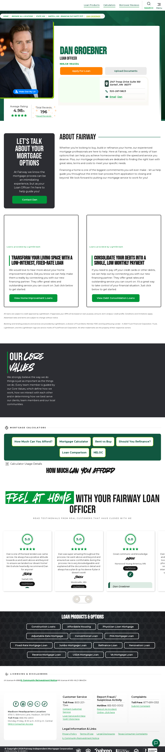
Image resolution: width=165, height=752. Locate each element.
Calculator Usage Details (26, 463)
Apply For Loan (81, 71)
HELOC (98, 452)
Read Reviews (43, 116)
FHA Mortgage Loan (122, 636)
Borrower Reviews (129, 5)
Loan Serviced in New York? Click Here (74, 717)
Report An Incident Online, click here (107, 710)
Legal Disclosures (106, 734)
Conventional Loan (86, 636)
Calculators (109, 5)
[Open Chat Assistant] (156, 743)
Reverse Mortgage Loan (46, 654)
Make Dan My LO (27, 91)
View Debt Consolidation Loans (116, 298)
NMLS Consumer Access (20, 724)
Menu (159, 8)
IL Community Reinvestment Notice (80, 738)
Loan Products (92, 5)
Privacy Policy (69, 734)
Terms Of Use (86, 734)
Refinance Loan (107, 645)
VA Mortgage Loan (122, 654)
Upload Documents (125, 71)
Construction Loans (43, 626)
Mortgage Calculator (73, 441)
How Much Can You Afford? (33, 441)
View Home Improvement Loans (33, 298)
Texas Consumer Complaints (132, 734)
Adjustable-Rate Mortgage (47, 636)
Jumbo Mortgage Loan (73, 645)
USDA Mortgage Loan (86, 654)
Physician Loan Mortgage (118, 626)
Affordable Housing (79, 626)
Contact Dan (29, 199)
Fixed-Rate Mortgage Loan (31, 645)
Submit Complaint (140, 706)
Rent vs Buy (103, 441)
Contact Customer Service (72, 710)
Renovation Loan (139, 645)
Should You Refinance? (135, 441)
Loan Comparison (74, 452)
